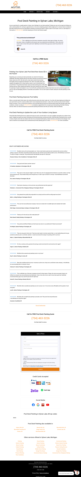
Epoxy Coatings (19, 441)
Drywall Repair (19, 445)
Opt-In (25, 357)
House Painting (40, 437)
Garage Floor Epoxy (40, 447)
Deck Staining (20, 447)
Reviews (48, 11)
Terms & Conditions (40, 362)
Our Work (56, 12)
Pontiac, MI (19, 427)
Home (25, 11)
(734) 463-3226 (64, 5)
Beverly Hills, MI (40, 423)
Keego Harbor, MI (40, 425)
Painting (20, 437)
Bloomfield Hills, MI (61, 423)
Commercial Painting (61, 437)
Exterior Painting (20, 439)
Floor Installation (20, 451)
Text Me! (26, 353)
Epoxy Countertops (40, 441)
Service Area (40, 11)
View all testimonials (40, 301)
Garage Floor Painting (61, 447)
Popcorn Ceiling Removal (61, 443)
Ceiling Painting (40, 443)
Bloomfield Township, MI (20, 425)
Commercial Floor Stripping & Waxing (61, 449)
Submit (40, 365)
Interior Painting (40, 439)
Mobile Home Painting (40, 445)
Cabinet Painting (20, 443)
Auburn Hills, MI (20, 423)
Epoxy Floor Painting (61, 441)
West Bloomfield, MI (40, 427)
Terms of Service (50, 474)
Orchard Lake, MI (61, 425)
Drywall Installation (61, 445)
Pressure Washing (20, 449)
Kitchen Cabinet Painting (61, 439)
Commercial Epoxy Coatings (40, 449)
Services (32, 12)
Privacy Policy (33, 362)
